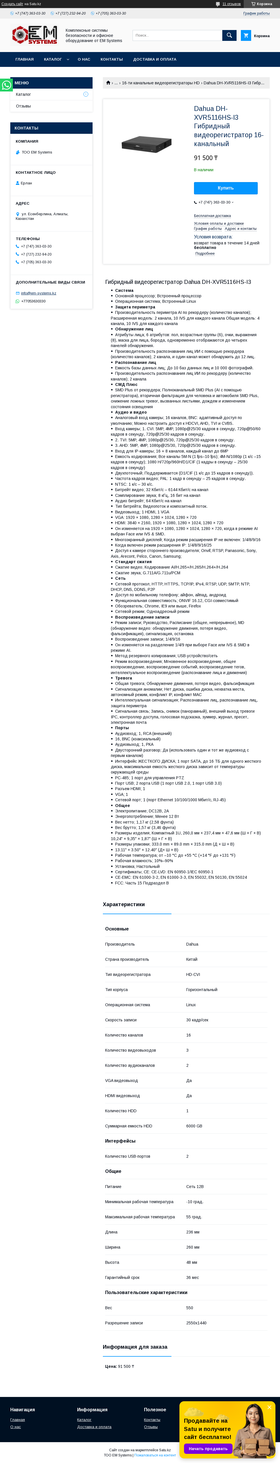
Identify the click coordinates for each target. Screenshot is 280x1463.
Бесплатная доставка (212, 216)
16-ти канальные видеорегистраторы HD (161, 83)
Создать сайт (12, 4)
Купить (226, 188)
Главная (24, 59)
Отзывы (23, 106)
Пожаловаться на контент (155, 1455)
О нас (84, 59)
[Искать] (229, 35)
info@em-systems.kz (38, 293)
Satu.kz (165, 1450)
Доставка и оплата (154, 59)
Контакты (112, 59)
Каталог (53, 59)
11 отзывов (232, 4)
